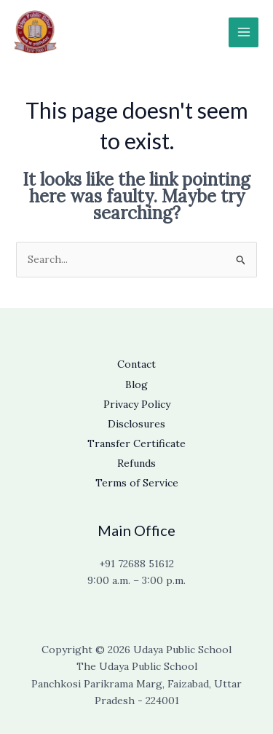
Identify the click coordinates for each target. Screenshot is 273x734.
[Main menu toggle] (243, 32)
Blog (136, 384)
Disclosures (136, 423)
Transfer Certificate (136, 443)
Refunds (136, 463)
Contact (136, 364)
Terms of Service (136, 482)
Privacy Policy (136, 404)
